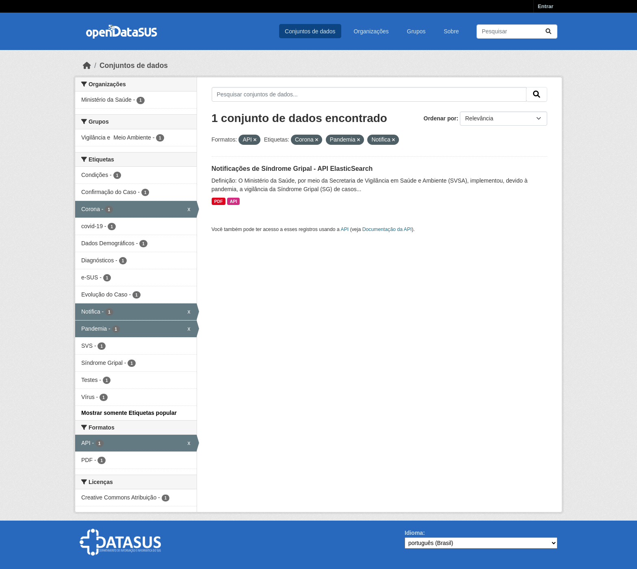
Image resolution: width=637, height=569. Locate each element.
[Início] (87, 65)
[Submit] (548, 31)
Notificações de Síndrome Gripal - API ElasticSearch (292, 168)
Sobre (451, 31)
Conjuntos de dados (310, 31)
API (233, 201)
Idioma (414, 533)
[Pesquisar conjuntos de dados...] (517, 31)
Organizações (370, 31)
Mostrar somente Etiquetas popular (129, 413)
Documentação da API (387, 229)
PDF (218, 201)
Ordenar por (440, 118)
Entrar (545, 6)
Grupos (416, 31)
